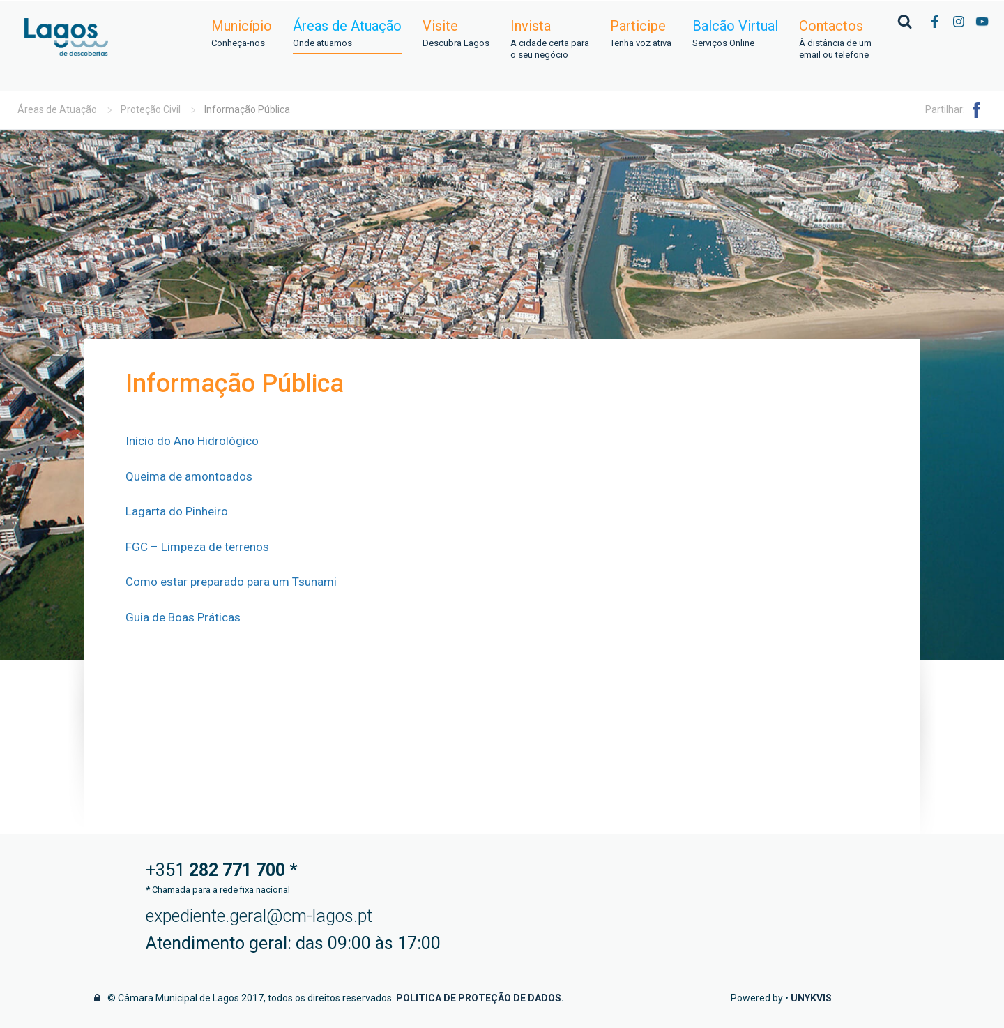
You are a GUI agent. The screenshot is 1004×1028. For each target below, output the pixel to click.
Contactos (835, 39)
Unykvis (811, 998)
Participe (640, 34)
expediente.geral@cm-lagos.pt (259, 916)
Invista (549, 39)
